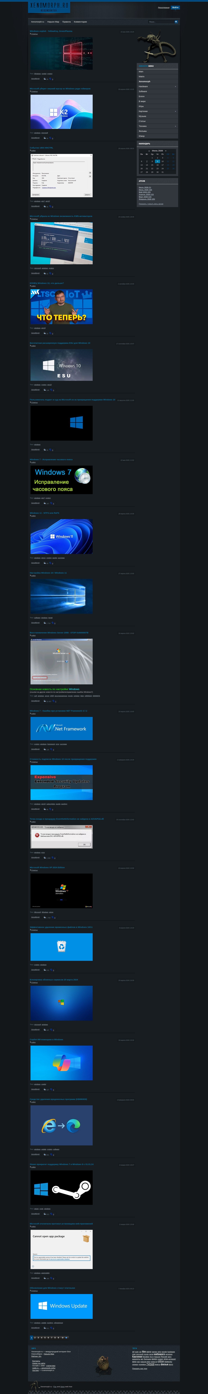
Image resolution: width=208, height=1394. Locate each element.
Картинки (137, 1356)
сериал (135, 1364)
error (57, 744)
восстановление (61, 696)
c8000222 (88, 696)
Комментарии (80, 22)
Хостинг (35, 1370)
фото (171, 1364)
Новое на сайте (38, 1363)
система (61, 558)
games (154, 1352)
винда (54, 558)
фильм (164, 1364)
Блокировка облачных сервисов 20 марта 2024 (54, 979)
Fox (54, 1387)
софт (33, 150)
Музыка (142, 116)
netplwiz (76, 696)
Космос (146, 1357)
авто (170, 1357)
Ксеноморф (49, 7)
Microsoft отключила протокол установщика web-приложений (61, 1223)
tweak (50, 617)
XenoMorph (35, 78)
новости (154, 1362)
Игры (141, 106)
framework (51, 744)
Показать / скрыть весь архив (151, 204)
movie (146, 1354)
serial (151, 1354)
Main (141, 71)
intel (134, 1354)
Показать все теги (139, 1369)
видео (154, 1359)
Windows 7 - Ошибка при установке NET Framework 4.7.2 (58, 711)
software (37, 617)
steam (36, 1209)
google (164, 1352)
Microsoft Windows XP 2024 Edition (47, 867)
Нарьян (157, 1357)
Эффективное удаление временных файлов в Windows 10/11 (61, 927)
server (47, 696)
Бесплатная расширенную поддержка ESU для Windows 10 (60, 343)
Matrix (141, 76)
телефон (142, 1364)
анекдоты (136, 1359)
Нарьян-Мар (53, 22)
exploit (44, 73)
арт (142, 1359)
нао (138, 1362)
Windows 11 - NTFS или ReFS (44, 513)
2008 (52, 696)
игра (166, 1359)
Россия (164, 1357)
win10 (48, 201)
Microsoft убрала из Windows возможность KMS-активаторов (61, 216)
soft (35, 696)
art (133, 1352)
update (43, 1149)
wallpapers (159, 1354)
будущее (147, 1359)
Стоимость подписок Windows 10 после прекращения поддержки (63, 759)
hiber (82, 696)
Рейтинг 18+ (36, 1356)
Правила (66, 22)
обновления (58, 1323)
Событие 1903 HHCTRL (41, 148)
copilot (43, 1084)
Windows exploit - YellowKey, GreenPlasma (51, 31)
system (49, 73)
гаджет (160, 1359)
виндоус (64, 804)
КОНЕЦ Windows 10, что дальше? (47, 283)
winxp (51, 912)
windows (37, 133)
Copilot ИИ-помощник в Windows (46, 1039)
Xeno (62, 1387)
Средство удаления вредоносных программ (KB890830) (58, 1099)
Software (143, 91)
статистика (50, 1366)
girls (159, 1352)
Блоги (141, 96)
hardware (171, 1352)
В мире (142, 101)
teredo (70, 696)
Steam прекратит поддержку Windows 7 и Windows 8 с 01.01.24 (62, 1164)
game (148, 1352)
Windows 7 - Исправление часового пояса (51, 459)
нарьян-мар (145, 1362)
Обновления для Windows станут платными (52, 1288)
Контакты (36, 1361)
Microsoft (37, 912)
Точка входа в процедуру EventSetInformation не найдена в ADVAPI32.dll (67, 819)
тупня (150, 1364)
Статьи (34, 34)
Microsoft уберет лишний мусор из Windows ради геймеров (60, 88)
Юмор (142, 136)
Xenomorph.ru (37, 22)
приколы (168, 1361)
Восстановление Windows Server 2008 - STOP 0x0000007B (59, 632)
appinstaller (45, 1273)
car (140, 1352)
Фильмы (143, 131)
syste (41, 1209)
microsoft (44, 133)
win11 (43, 558)
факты (157, 1364)
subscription (50, 804)
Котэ (152, 1357)
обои (161, 1361)
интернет (172, 1359)
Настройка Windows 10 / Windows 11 (48, 573)
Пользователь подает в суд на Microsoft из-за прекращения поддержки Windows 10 (72, 399)
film (144, 1351)
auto (137, 1352)
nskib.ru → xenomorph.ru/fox (43, 1368)
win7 (43, 201)
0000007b (96, 696)
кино (134, 1361)
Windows (37, 73)
